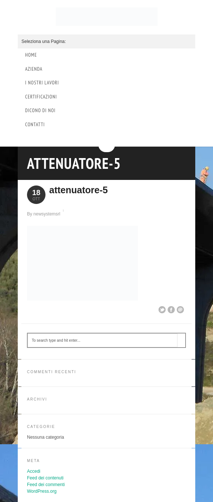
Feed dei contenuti (45, 478)
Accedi (33, 471)
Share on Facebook (171, 310)
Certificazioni (41, 97)
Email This (180, 310)
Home (31, 55)
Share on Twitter (162, 310)
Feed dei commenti (46, 484)
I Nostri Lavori (42, 83)
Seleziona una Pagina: (43, 41)
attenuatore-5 (74, 163)
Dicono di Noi (40, 110)
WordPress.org (42, 491)
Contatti (35, 124)
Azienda (34, 69)
